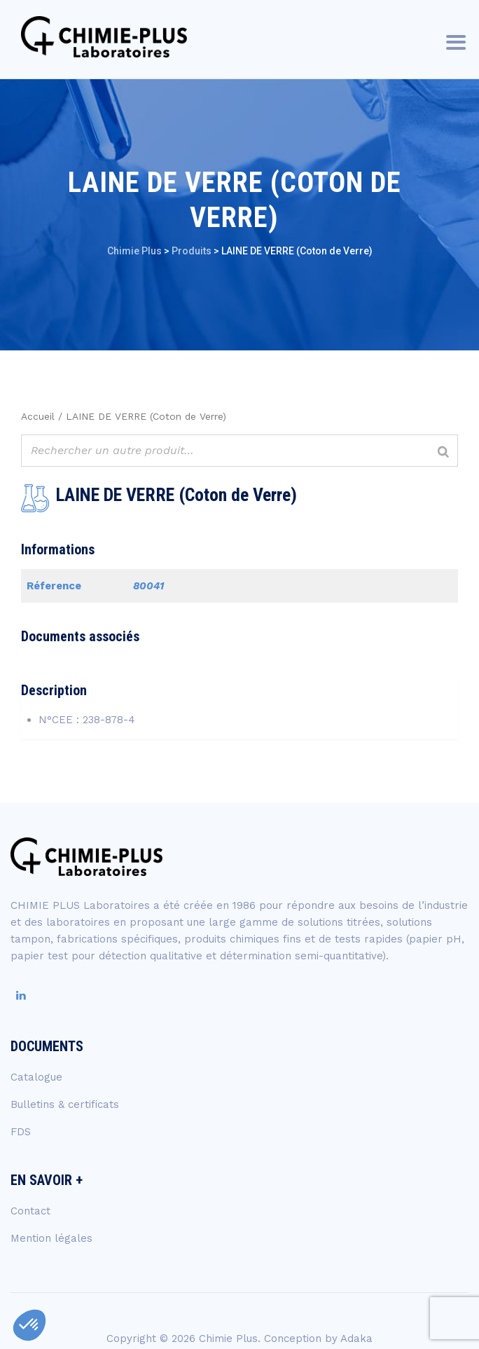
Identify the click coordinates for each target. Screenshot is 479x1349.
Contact (30, 1211)
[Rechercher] (443, 452)
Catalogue (36, 1077)
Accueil (38, 416)
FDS (21, 1131)
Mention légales (51, 1238)
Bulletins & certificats (65, 1104)
